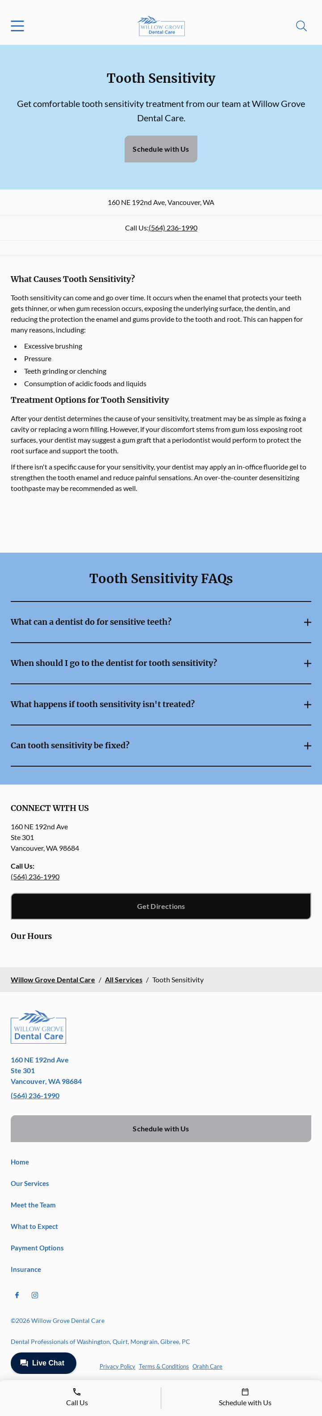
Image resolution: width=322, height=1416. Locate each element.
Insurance (26, 1269)
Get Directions (161, 906)
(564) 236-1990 (173, 227)
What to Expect (34, 1226)
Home (20, 1162)
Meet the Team (33, 1205)
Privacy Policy (117, 1366)
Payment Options (37, 1248)
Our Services (30, 1183)
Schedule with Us (161, 149)
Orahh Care (207, 1366)
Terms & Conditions (164, 1366)
